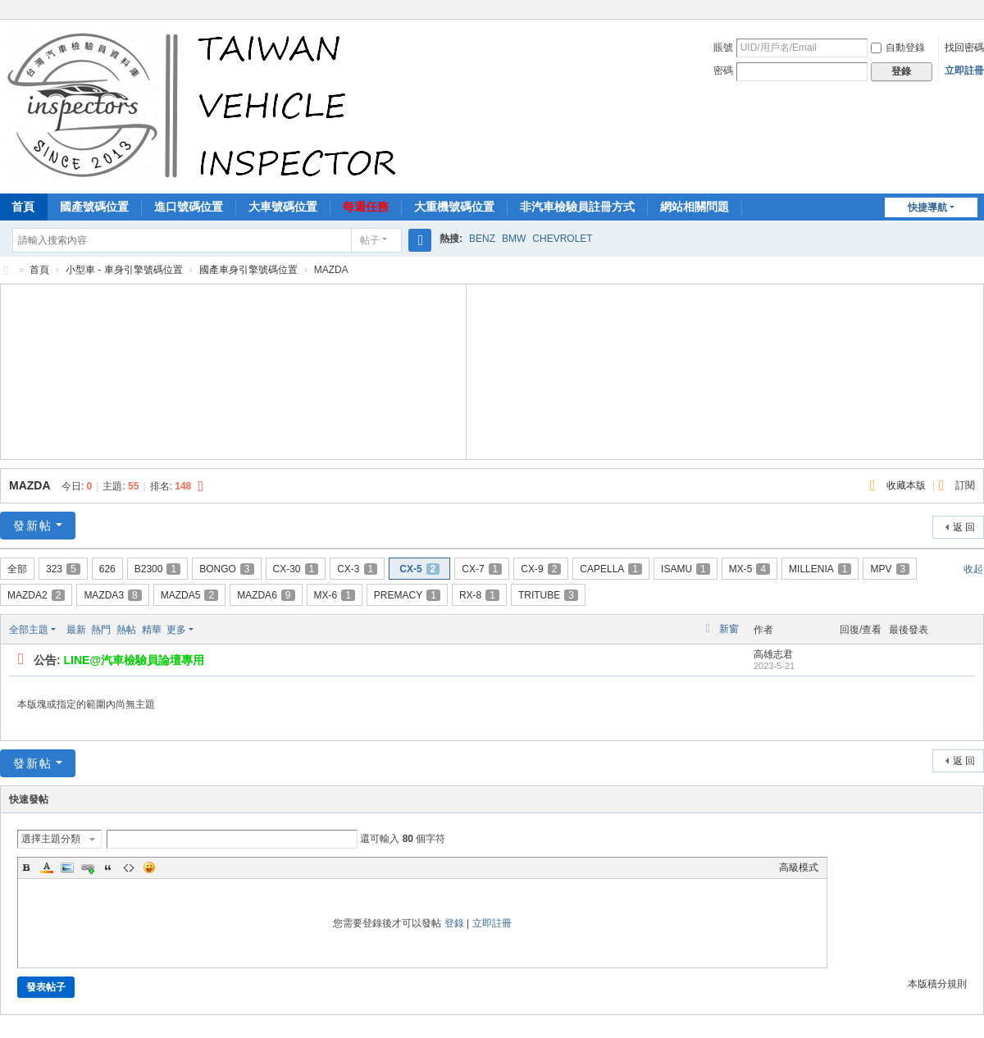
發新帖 (32, 525)
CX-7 (482, 569)
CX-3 (357, 569)
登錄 (454, 923)
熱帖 (126, 629)
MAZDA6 (265, 595)
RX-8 (479, 595)
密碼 (723, 70)
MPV (889, 569)
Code (129, 867)
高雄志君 (773, 654)
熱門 (101, 629)
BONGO (226, 569)
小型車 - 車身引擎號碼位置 (124, 269)
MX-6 (334, 595)
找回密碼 (964, 47)
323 (63, 569)
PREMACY (407, 595)
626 (107, 569)
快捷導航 (927, 207)
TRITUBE (548, 595)
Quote (108, 867)
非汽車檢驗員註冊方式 (577, 206)
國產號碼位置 (94, 206)
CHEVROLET (562, 238)
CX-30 (296, 569)
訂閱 (965, 485)
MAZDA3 (112, 595)
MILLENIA (820, 569)
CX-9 (541, 569)
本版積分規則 (937, 984)
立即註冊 (964, 70)
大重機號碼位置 (454, 206)
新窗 (729, 629)
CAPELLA (611, 569)
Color (47, 867)
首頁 (39, 269)
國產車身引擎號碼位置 (248, 269)
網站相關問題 (694, 206)
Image (67, 867)
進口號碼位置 (188, 206)
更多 (176, 629)
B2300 (157, 569)
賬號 (723, 47)
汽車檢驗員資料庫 (6, 270)
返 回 (964, 527)
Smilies (149, 867)
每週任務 (366, 206)
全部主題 (28, 629)
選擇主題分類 (50, 839)
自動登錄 (898, 47)
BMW (514, 238)
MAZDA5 (189, 595)
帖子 (370, 240)
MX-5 (749, 569)
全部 (17, 569)
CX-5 (419, 569)
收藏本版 (907, 485)
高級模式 (798, 867)
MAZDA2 (36, 595)
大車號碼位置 (282, 206)
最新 (76, 629)
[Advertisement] (233, 370)
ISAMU (685, 569)
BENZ (482, 238)
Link (88, 867)
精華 (152, 629)
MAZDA (29, 485)
